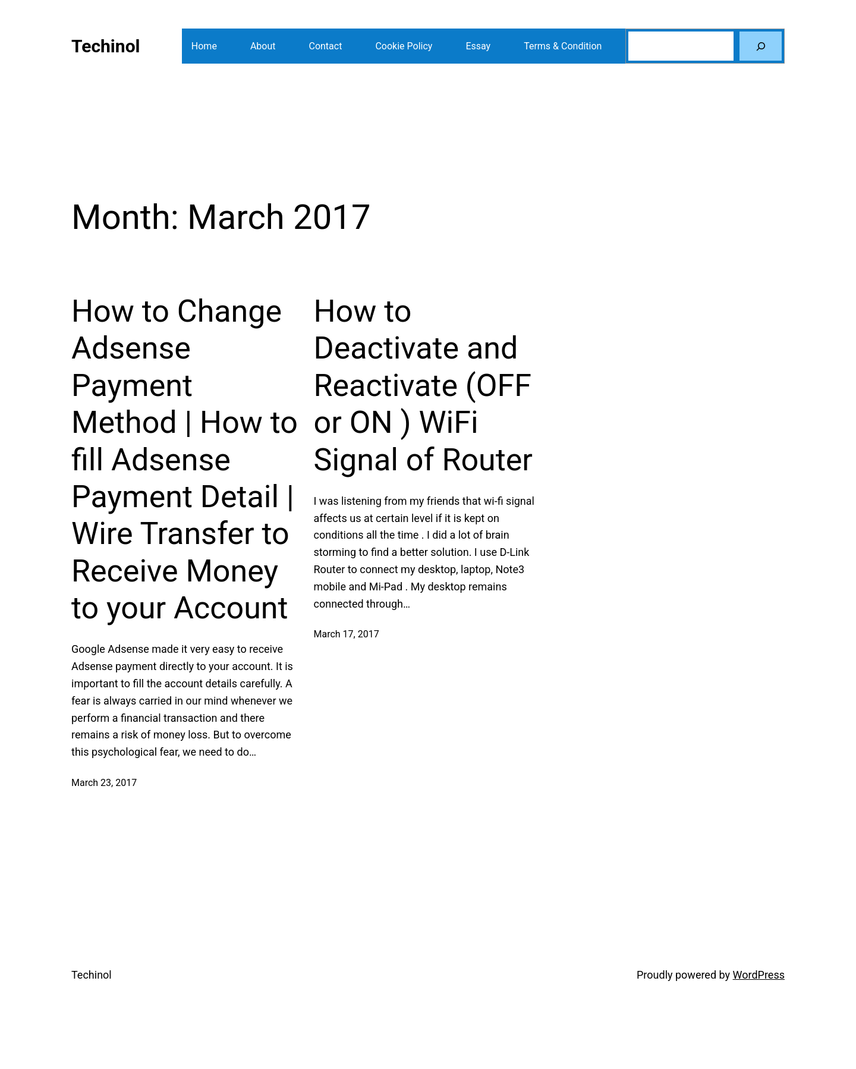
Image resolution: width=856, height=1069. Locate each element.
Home (204, 46)
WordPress (759, 975)
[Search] (760, 46)
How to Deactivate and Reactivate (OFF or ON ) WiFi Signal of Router (423, 385)
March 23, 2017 (104, 782)
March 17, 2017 (346, 634)
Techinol (105, 46)
